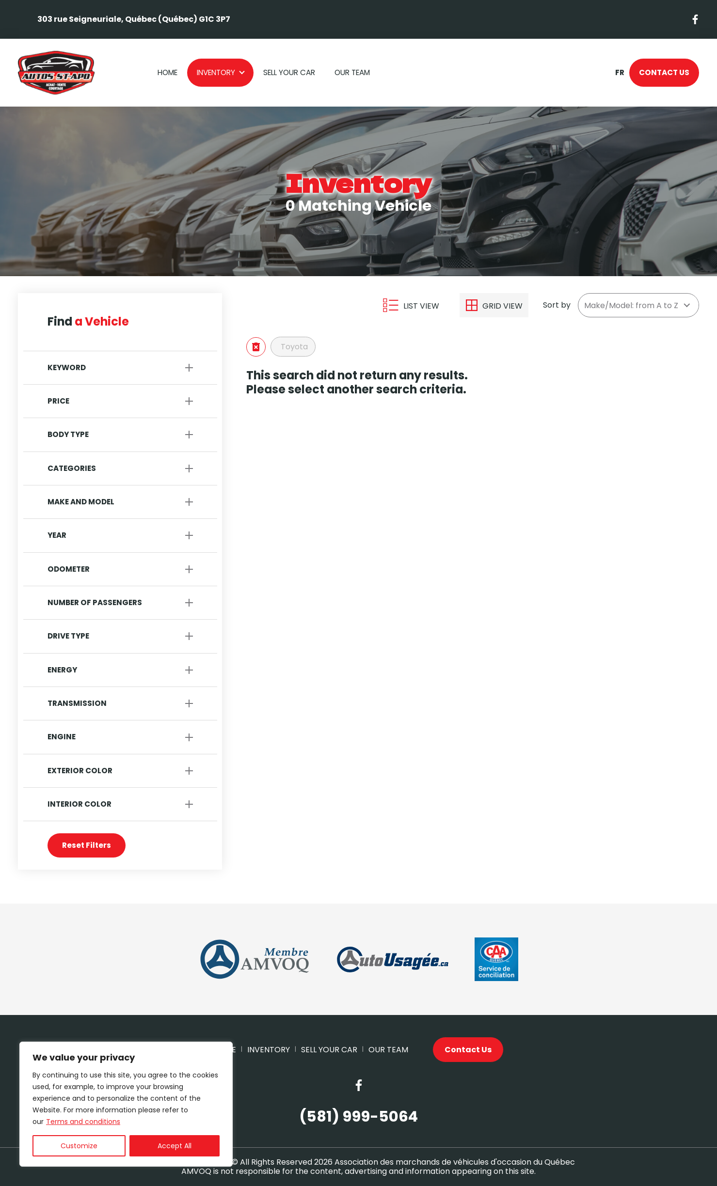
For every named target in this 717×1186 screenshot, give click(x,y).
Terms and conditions (83, 1121)
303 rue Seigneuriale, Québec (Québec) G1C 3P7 (133, 19)
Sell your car (289, 72)
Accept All (174, 1146)
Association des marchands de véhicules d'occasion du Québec (455, 1162)
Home (167, 72)
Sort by (557, 305)
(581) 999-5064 (358, 1117)
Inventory (216, 72)
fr (619, 72)
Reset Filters (86, 845)
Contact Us (664, 72)
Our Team (352, 72)
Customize (79, 1146)
